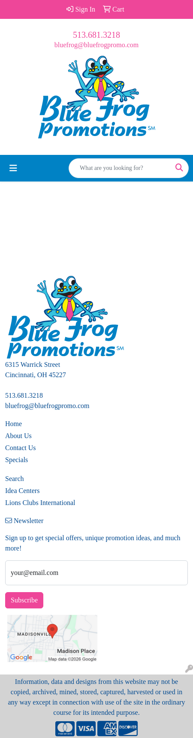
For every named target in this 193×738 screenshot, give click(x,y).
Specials (16, 459)
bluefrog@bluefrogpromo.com (96, 44)
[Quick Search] (120, 168)
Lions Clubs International (40, 502)
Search (14, 478)
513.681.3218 (96, 34)
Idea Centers (22, 490)
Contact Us (20, 447)
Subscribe (24, 600)
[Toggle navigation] (13, 168)
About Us (18, 435)
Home (13, 423)
